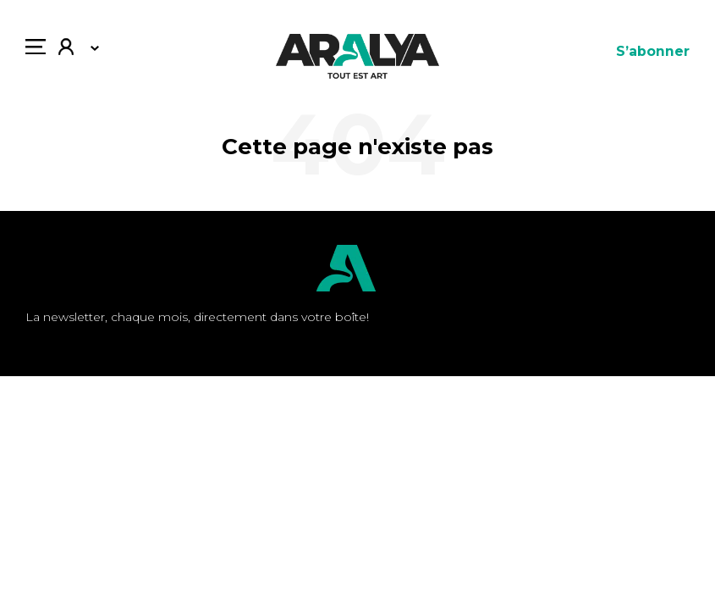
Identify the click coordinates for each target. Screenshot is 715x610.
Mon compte (66, 48)
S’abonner (653, 51)
